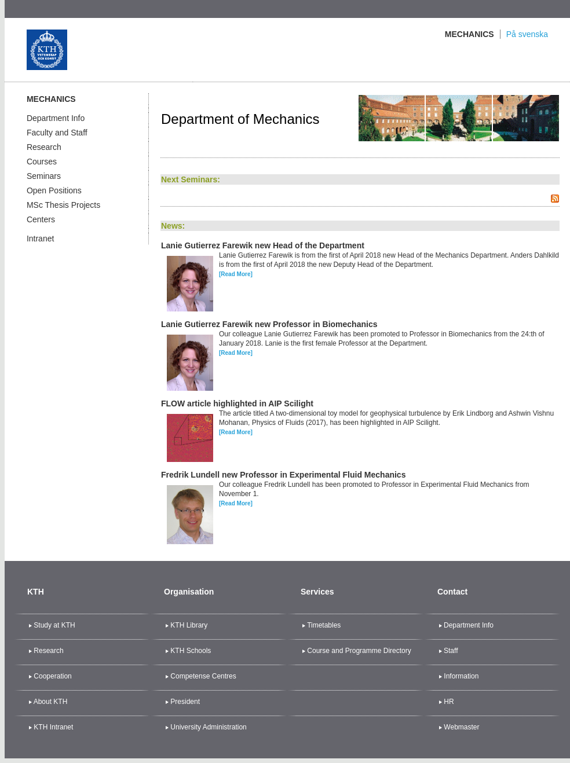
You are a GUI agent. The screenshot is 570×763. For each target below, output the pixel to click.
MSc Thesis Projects (63, 205)
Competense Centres (203, 676)
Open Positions (54, 190)
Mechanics (469, 34)
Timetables (324, 625)
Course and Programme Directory (359, 651)
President (185, 702)
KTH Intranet (53, 727)
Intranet (40, 238)
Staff (451, 651)
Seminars (44, 176)
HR (449, 702)
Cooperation (52, 676)
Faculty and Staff (57, 132)
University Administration (208, 727)
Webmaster (461, 727)
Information (461, 676)
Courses (42, 161)
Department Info (56, 118)
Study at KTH (54, 625)
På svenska (527, 34)
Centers (41, 219)
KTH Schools (190, 651)
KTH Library (188, 625)
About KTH (51, 702)
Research (44, 147)
